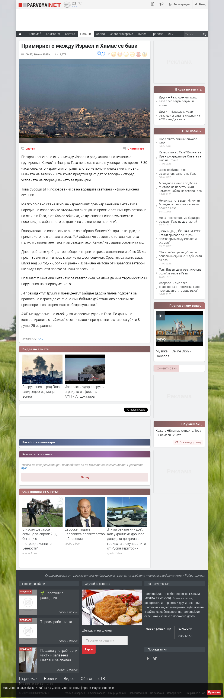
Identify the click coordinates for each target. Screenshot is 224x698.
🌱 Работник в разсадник (51, 624)
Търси (89, 649)
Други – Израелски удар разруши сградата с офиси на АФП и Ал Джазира (179, 115)
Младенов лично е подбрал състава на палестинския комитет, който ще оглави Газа (180, 187)
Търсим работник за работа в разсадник (56, 595)
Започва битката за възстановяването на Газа (177, 172)
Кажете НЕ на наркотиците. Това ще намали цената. (178, 432)
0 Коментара (136, 148)
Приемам (214, 692)
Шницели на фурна (97, 630)
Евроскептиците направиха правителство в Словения (127, 534)
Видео (69, 678)
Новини (85, 34)
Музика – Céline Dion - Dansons (173, 353)
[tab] (166, 368)
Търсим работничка (56, 650)
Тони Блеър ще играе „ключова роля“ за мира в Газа (180, 271)
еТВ (101, 678)
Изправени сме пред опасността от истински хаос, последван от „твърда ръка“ (179, 287)
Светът (30, 148)
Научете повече (103, 688)
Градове (157, 34)
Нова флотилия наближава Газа (178, 141)
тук (24, 468)
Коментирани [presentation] (166, 368)
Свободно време (121, 34)
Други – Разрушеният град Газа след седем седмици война (177, 101)
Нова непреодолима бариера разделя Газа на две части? (179, 220)
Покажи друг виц (188, 442)
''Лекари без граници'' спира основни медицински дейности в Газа (180, 256)
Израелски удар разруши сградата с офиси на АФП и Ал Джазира (85, 391)
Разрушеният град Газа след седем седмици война (41, 391)
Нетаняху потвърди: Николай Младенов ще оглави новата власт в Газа (179, 204)
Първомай (28, 678)
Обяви (86, 678)
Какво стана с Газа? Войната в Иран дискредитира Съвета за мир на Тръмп (180, 156)
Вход (85, 477)
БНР (41, 339)
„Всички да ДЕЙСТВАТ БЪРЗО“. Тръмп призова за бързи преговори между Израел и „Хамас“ (180, 237)
